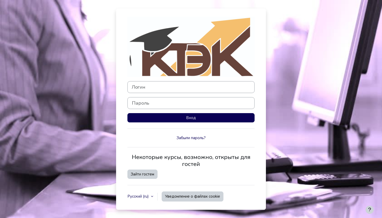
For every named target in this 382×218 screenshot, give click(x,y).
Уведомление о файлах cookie (192, 196)
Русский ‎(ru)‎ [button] (138, 196)
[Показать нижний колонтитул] (370, 210)
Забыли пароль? (191, 137)
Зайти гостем (142, 174)
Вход (191, 117)
